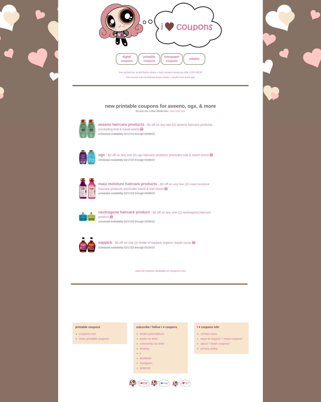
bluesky (144, 348)
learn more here (177, 111)
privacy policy (209, 348)
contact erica (208, 333)
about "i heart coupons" (215, 343)
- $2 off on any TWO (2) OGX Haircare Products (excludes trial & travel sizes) (155, 155)
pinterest (145, 368)
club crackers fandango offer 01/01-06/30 (180, 72)
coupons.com (87, 333)
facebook (145, 358)
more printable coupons (94, 338)
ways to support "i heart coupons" (221, 338)
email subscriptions (152, 333)
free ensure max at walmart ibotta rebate (147, 77)
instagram (146, 363)
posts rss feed (149, 338)
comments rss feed (152, 343)
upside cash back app (183, 77)
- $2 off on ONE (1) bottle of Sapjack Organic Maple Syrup (146, 242)
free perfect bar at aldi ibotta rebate (137, 72)
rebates (194, 58)
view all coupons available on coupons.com (160, 270)
